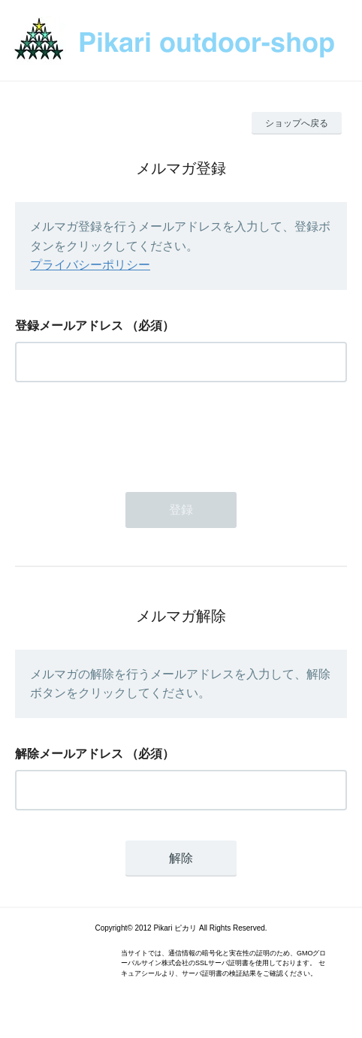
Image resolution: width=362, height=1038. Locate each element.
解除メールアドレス (69, 753)
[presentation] (129, 432)
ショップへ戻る (296, 123)
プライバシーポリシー (90, 264)
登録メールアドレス (69, 325)
